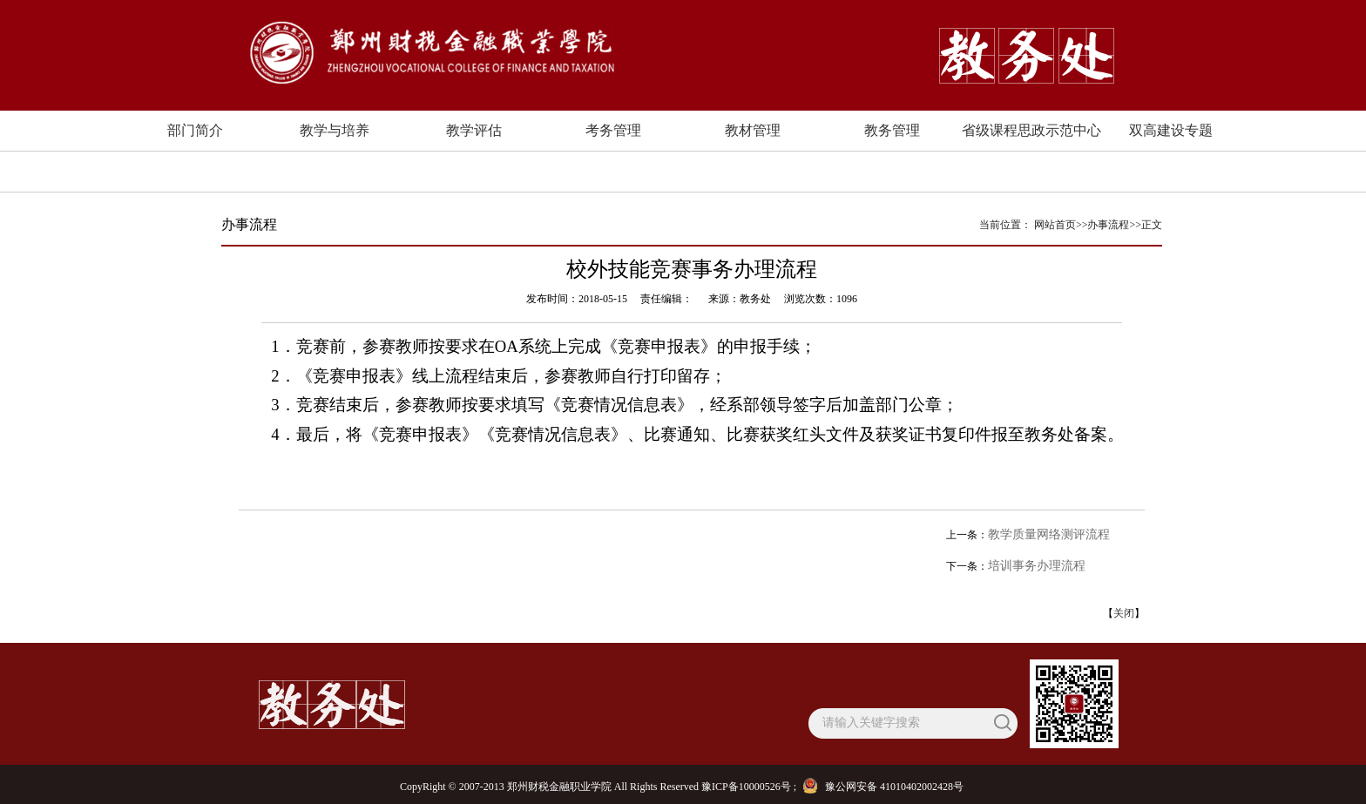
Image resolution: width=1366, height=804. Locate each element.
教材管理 (753, 130)
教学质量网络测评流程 (1049, 534)
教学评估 (474, 130)
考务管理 (613, 130)
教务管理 (892, 130)
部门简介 (195, 130)
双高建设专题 (1171, 130)
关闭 (1123, 613)
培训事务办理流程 (1036, 565)
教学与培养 (334, 130)
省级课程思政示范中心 (1031, 130)
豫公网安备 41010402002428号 (885, 786)
